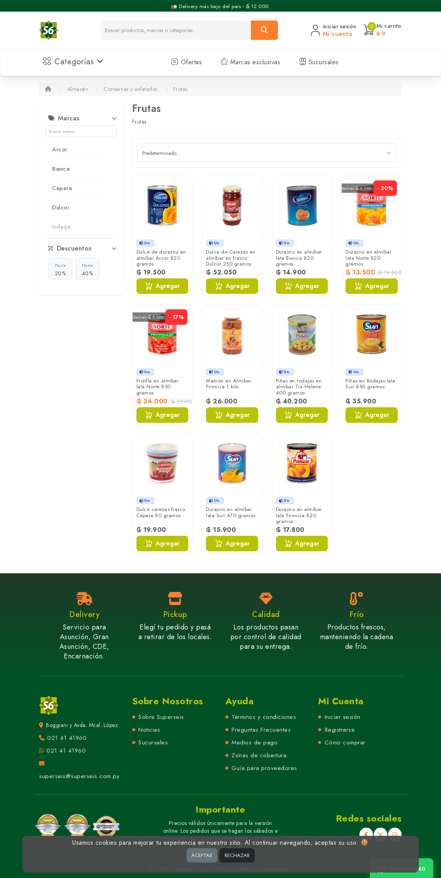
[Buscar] (264, 30)
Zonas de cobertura (259, 755)
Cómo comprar (345, 742)
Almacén (78, 89)
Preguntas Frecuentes (261, 729)
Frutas (180, 89)
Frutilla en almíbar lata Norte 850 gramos (157, 386)
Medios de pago (255, 742)
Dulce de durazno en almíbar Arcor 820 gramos (161, 258)
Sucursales (319, 62)
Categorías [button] (73, 61)
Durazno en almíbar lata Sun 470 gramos (230, 512)
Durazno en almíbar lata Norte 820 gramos (369, 258)
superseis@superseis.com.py (79, 776)
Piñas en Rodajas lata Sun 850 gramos (370, 384)
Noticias (149, 729)
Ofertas (186, 62)
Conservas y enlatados (131, 89)
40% (87, 269)
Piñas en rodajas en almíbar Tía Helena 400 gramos (299, 386)
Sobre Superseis (161, 717)
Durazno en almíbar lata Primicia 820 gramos (299, 515)
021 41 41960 (67, 738)
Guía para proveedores (264, 768)
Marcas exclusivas (250, 62)
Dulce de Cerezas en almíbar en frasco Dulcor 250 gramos (230, 258)
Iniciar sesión (343, 717)
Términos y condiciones (264, 717)
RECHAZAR (237, 855)
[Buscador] (176, 30)
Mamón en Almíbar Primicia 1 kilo (228, 384)
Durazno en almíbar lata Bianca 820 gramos (299, 258)
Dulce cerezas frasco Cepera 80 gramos (161, 512)
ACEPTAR (201, 855)
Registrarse (340, 729)
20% (60, 269)
